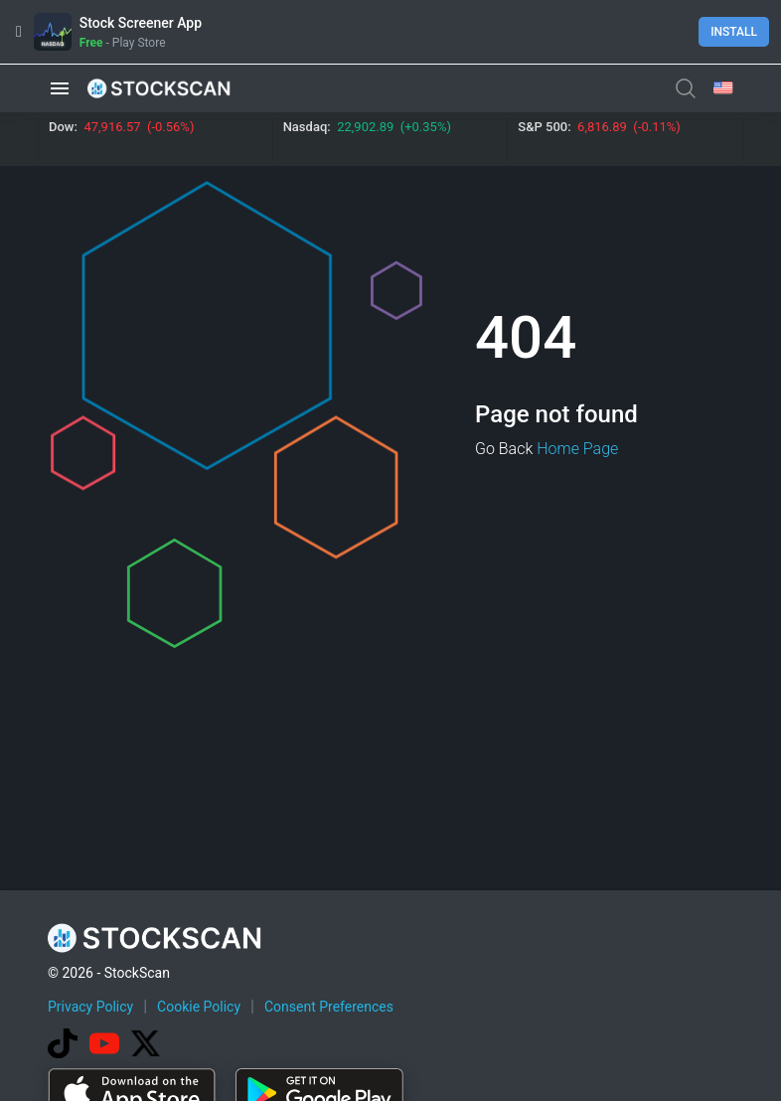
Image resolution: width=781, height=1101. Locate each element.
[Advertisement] (409, 1044)
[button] (60, 88)
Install (733, 32)
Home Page (577, 448)
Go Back (504, 448)
